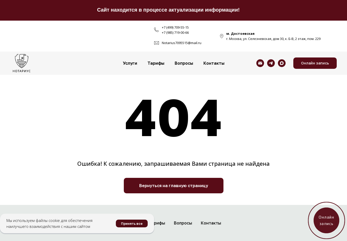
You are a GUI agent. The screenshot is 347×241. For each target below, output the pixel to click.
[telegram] (271, 63)
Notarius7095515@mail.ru (181, 42)
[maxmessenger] (282, 63)
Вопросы (184, 63)
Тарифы (155, 63)
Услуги (130, 63)
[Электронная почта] (260, 63)
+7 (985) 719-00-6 (174, 32)
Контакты (213, 63)
